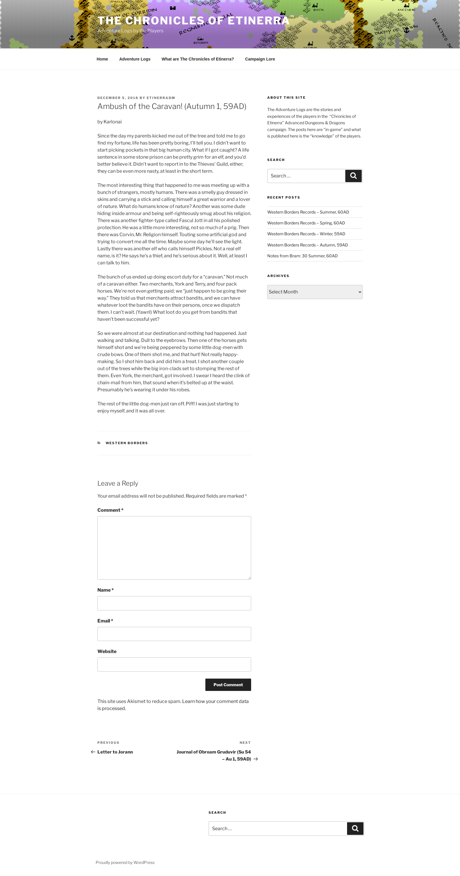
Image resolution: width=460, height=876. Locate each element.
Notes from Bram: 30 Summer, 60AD (302, 255)
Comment (110, 510)
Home (102, 59)
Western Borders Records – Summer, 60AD (308, 211)
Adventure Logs (134, 59)
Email (105, 621)
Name (105, 590)
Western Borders (127, 443)
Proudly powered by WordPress (125, 862)
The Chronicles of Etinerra (193, 20)
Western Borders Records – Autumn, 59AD (307, 244)
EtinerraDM (161, 98)
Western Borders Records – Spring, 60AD (306, 222)
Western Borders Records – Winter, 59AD (306, 233)
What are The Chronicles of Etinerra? (198, 59)
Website (106, 651)
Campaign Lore (260, 59)
